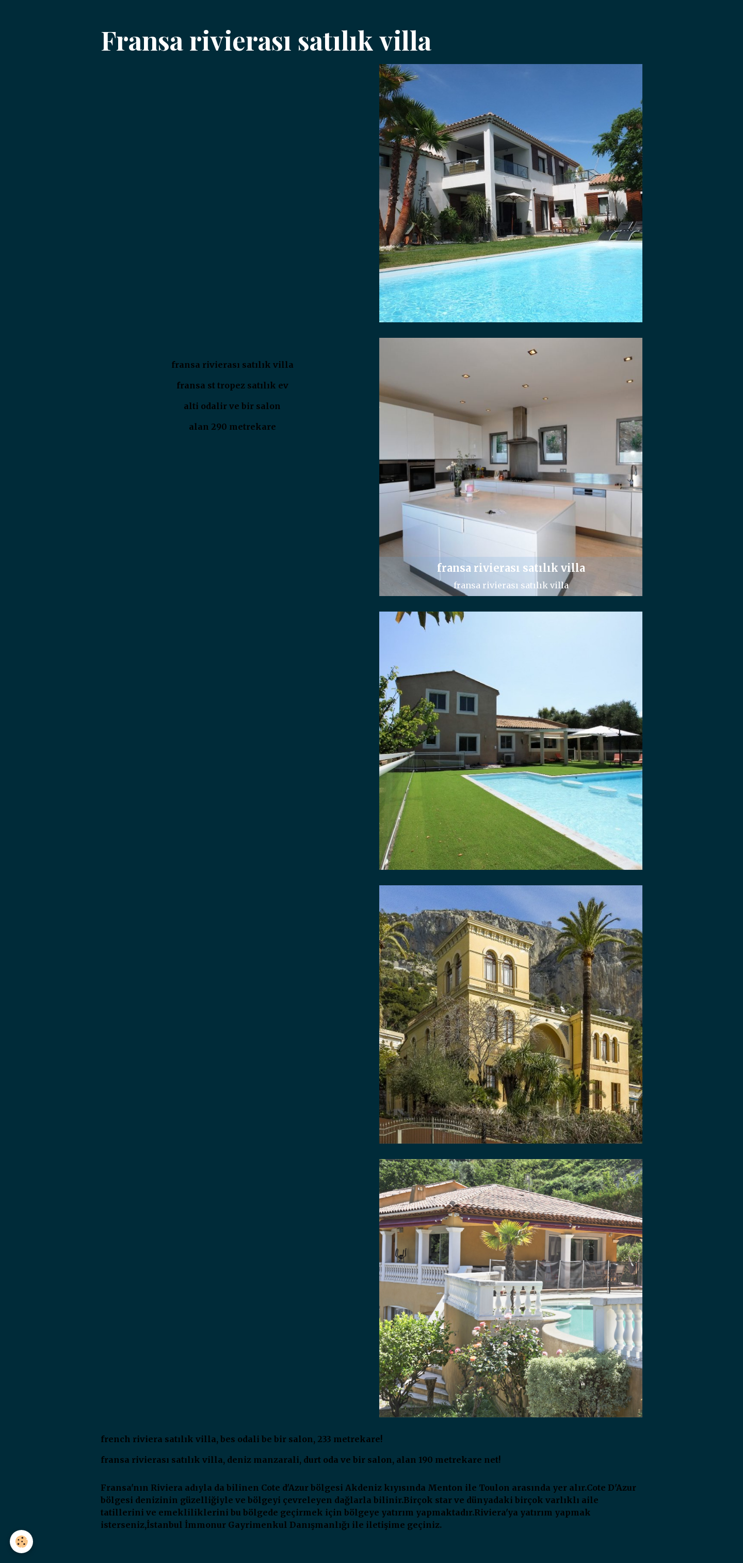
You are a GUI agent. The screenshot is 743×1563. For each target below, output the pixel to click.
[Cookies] (22, 1541)
